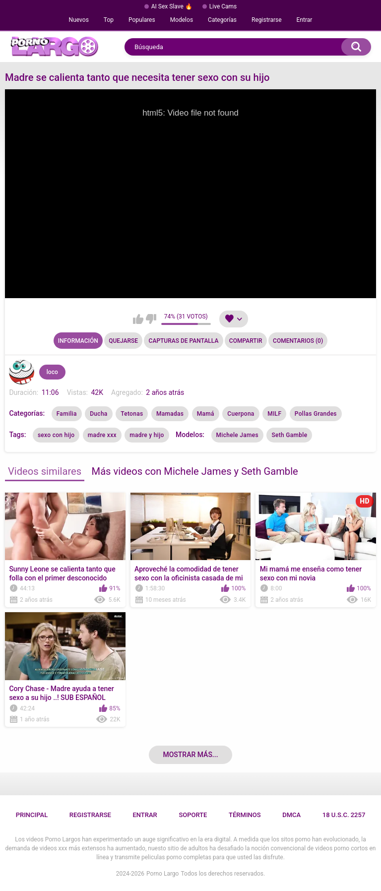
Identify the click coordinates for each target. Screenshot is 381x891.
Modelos (181, 19)
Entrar (305, 19)
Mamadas (170, 413)
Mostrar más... (190, 755)
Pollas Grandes (316, 413)
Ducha (98, 413)
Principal (32, 815)
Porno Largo (162, 873)
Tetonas (132, 413)
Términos (245, 815)
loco (52, 372)
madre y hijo (146, 435)
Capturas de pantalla (184, 340)
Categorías (222, 19)
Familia (67, 413)
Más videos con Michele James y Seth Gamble (195, 471)
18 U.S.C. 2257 (344, 815)
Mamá (205, 413)
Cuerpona (240, 413)
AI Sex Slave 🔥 (171, 6)
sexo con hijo (56, 435)
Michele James (237, 435)
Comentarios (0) (298, 340)
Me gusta (138, 319)
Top (109, 19)
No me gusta (151, 319)
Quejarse (123, 340)
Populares (141, 19)
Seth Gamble (289, 435)
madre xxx (102, 435)
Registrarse (267, 19)
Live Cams (223, 6)
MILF (274, 413)
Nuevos (79, 19)
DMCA (291, 815)
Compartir (245, 340)
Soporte (193, 815)
